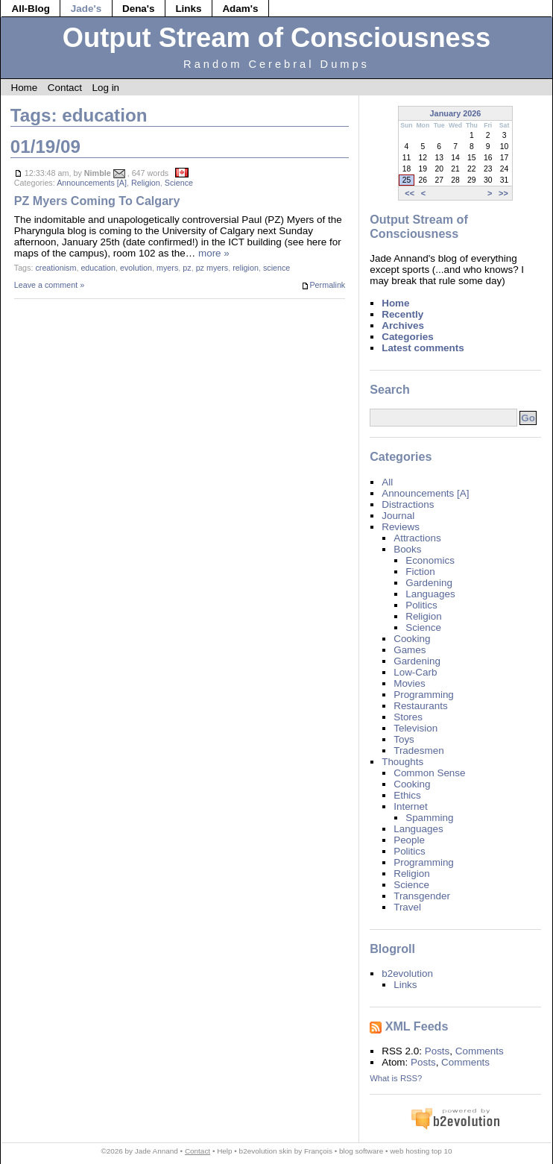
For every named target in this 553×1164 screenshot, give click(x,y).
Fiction (420, 571)
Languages (430, 594)
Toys (404, 739)
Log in (105, 87)
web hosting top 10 (421, 1151)
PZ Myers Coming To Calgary (97, 200)
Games (410, 649)
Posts (437, 1051)
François (318, 1151)
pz (187, 267)
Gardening (428, 582)
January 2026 (455, 113)
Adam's (240, 8)
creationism (55, 267)
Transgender (422, 896)
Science (179, 182)
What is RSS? (396, 1078)
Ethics (407, 795)
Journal (398, 515)
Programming (424, 694)
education (98, 267)
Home (23, 87)
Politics (421, 605)
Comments (479, 1051)
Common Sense (429, 772)
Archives (403, 325)
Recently (402, 314)
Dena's (138, 8)
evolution (136, 267)
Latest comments (423, 347)
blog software (361, 1151)
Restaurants (420, 705)
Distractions (408, 504)
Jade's (86, 8)
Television (415, 728)
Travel (407, 907)
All (387, 482)
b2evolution (407, 973)
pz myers (212, 267)
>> (503, 193)
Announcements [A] (92, 182)
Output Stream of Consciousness (276, 37)
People (409, 840)
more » (214, 253)
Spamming (429, 817)
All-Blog (30, 8)
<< (409, 193)
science (276, 267)
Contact (65, 87)
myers (167, 267)
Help (224, 1151)
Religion (145, 182)
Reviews (401, 526)
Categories (407, 336)
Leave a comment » (49, 284)
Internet (411, 806)
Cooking (412, 638)
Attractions (417, 538)
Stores (408, 717)
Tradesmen (418, 750)
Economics (430, 560)
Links (188, 8)
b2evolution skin (265, 1151)
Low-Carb (415, 672)
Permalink (323, 285)
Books (407, 549)
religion (246, 267)
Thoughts (402, 761)
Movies (410, 683)
